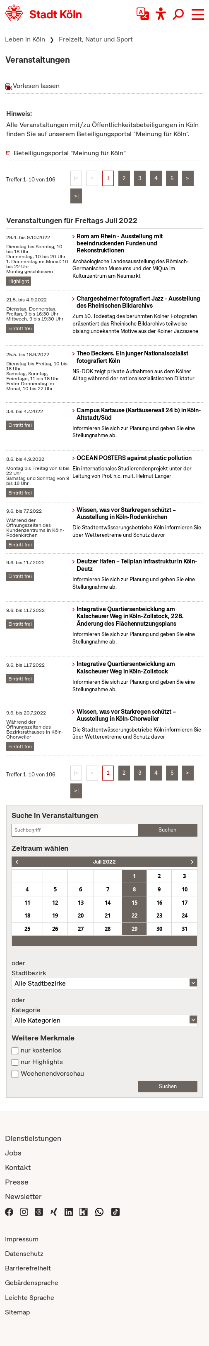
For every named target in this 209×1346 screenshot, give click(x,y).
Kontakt (18, 1167)
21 (108, 915)
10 (184, 889)
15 (134, 902)
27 (81, 928)
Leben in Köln (25, 39)
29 (134, 928)
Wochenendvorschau (52, 1073)
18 (27, 915)
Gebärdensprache (31, 1282)
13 (81, 902)
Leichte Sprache (29, 1297)
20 (81, 915)
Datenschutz (24, 1253)
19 (55, 915)
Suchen (167, 829)
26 (55, 928)
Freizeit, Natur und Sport (96, 39)
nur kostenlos (41, 1050)
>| (76, 196)
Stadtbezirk (104, 968)
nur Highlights (42, 1062)
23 (159, 915)
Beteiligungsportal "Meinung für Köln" (70, 153)
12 (55, 902)
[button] (198, 14)
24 (184, 915)
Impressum (21, 1239)
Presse (17, 1182)
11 (27, 902)
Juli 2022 (104, 861)
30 (159, 928)
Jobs (13, 1153)
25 (27, 928)
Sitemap (17, 1312)
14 (108, 902)
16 (159, 902)
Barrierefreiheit (28, 1268)
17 (184, 902)
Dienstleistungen (33, 1138)
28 (108, 928)
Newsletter (23, 1196)
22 (134, 915)
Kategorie (104, 1005)
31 (184, 928)
